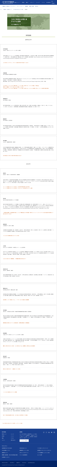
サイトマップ (24, 462)
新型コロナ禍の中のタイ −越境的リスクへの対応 (11, 369)
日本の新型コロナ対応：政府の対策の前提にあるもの (12, 155)
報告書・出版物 (31, 6)
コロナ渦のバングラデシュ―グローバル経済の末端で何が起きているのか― (16, 62)
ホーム (1, 9)
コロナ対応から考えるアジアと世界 (18, 9)
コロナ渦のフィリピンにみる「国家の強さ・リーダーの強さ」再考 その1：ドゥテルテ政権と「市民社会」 (21, 85)
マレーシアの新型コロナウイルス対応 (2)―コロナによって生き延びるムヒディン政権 (17, 188)
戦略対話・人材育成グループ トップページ (9, 6)
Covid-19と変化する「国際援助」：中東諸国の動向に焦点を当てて (14, 258)
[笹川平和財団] (8, 2)
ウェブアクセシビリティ (31, 462)
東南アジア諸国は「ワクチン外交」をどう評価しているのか (13, 87)
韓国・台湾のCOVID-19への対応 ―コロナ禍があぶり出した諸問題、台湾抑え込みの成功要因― (19, 345)
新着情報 (26, 6)
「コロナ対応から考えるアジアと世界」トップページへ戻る (12, 423)
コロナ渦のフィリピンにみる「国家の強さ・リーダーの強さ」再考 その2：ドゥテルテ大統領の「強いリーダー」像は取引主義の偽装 (26, 88)
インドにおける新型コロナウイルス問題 (10, 392)
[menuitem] (16, 2)
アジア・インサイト (20, 6)
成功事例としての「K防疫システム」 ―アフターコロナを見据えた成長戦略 (16, 299)
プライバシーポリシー (5, 462)
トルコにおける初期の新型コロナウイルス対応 (11, 235)
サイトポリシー (12, 462)
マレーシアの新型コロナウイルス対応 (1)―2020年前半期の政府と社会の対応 (16, 186)
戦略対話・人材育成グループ (8, 9)
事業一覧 (36, 6)
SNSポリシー (18, 462)
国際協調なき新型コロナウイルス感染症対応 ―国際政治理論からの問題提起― (16, 322)
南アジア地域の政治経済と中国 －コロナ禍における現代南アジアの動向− (15, 415)
